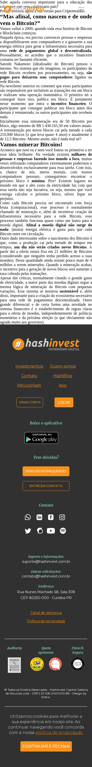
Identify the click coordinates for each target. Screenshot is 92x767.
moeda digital (54, 225)
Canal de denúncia (46, 613)
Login (64, 402)
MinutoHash (29, 385)
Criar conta (30, 402)
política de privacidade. (59, 732)
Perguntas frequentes (46, 471)
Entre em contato (46, 486)
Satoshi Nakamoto (15, 64)
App (63, 385)
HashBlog (62, 375)
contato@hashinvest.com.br (46, 576)
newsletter (14, 86)
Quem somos (63, 366)
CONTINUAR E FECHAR (46, 746)
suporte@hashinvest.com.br (46, 561)
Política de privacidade (46, 621)
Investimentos (29, 366)
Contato (29, 375)
